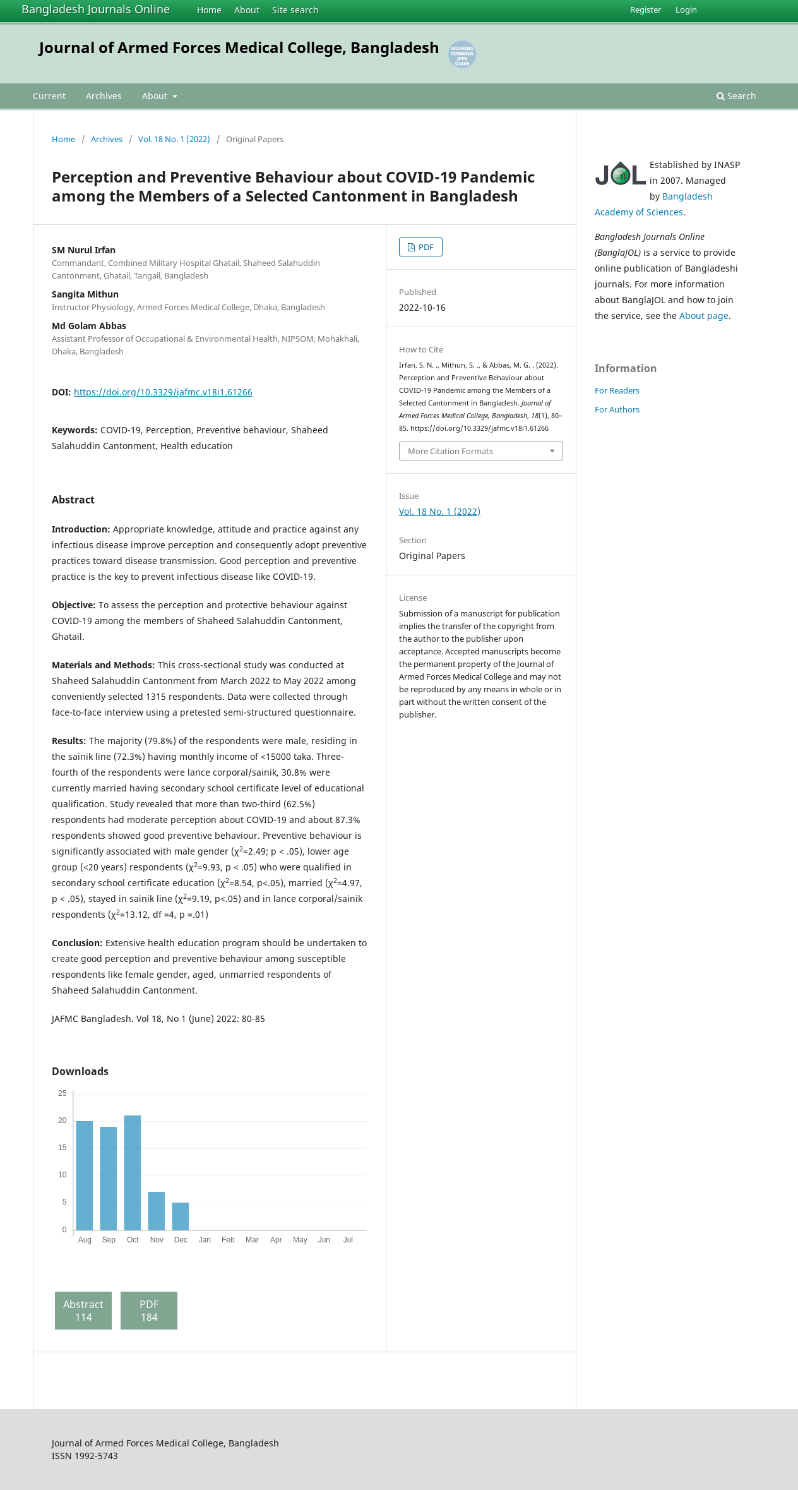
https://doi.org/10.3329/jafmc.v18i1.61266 (163, 392)
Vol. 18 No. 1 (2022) (174, 139)
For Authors (617, 409)
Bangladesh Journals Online (95, 8)
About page (704, 315)
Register (645, 9)
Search (736, 96)
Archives (104, 96)
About (246, 10)
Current (49, 96)
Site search (295, 10)
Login (686, 9)
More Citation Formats (450, 451)
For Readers (617, 390)
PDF (425, 247)
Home (209, 10)
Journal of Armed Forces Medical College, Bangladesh (239, 47)
